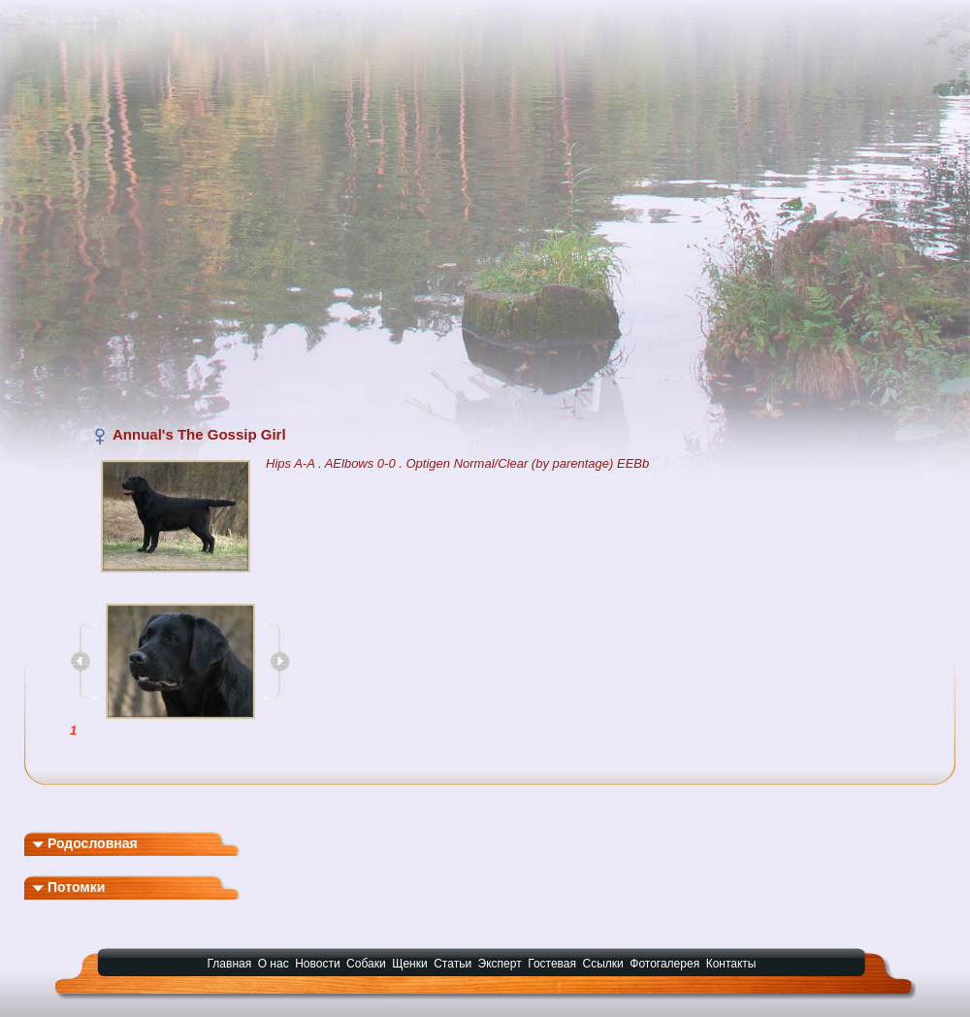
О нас (273, 963)
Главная (230, 963)
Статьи (452, 963)
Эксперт (500, 963)
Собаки (366, 963)
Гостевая (552, 963)
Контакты (731, 963)
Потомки (68, 887)
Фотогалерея (664, 963)
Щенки (410, 963)
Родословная (85, 843)
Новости (317, 963)
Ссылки (603, 963)
